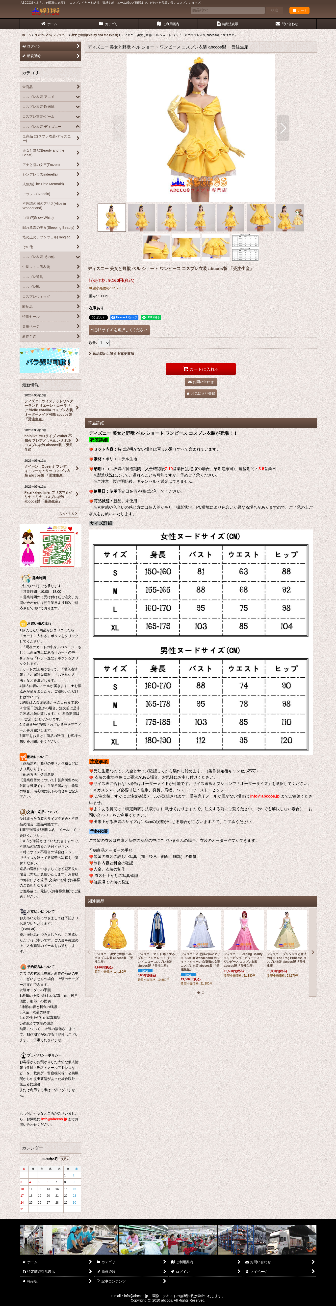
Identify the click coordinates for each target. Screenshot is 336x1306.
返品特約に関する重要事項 (111, 354)
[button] (119, 128)
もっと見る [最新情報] (68, 513)
